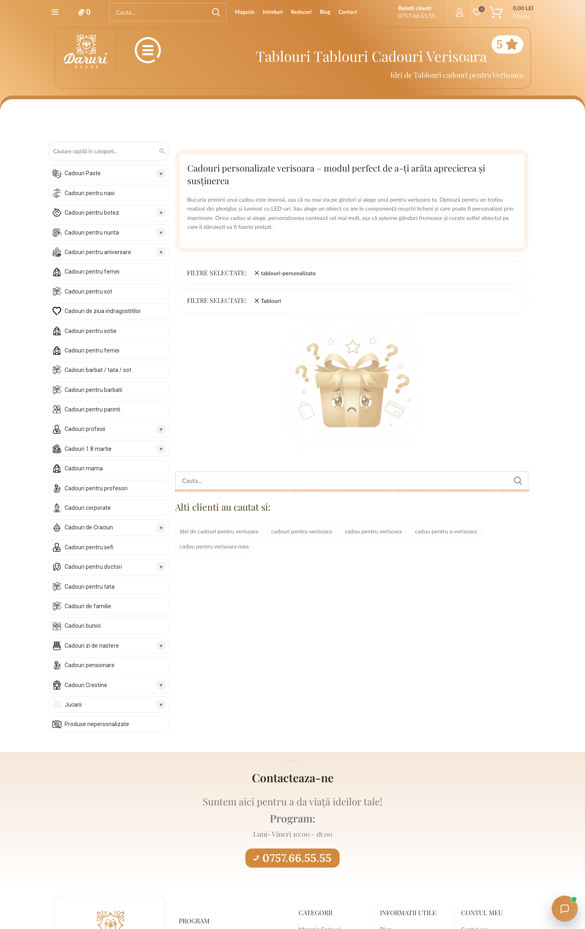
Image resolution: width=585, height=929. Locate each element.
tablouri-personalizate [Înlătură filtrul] (288, 273)
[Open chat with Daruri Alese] (565, 909)
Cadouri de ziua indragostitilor (103, 311)
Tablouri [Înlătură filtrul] (271, 301)
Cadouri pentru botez (92, 212)
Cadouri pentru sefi (89, 547)
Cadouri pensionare (90, 665)
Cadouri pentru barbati (93, 390)
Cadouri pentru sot (88, 291)
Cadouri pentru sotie (91, 331)
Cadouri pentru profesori (96, 488)
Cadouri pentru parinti (92, 409)
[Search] (168, 12)
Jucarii (73, 704)
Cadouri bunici (83, 625)
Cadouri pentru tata (90, 586)
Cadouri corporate (88, 508)
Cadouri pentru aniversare (98, 252)
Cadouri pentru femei (92, 271)
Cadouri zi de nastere (92, 645)
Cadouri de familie (88, 606)
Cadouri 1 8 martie (88, 449)
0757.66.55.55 (293, 858)
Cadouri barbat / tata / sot (98, 370)
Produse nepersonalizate (97, 724)
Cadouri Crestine (86, 685)
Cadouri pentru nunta (92, 232)
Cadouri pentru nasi (90, 193)
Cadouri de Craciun (89, 527)
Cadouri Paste (83, 173)
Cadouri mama (84, 468)
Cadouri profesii (85, 429)
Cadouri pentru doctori (93, 566)
